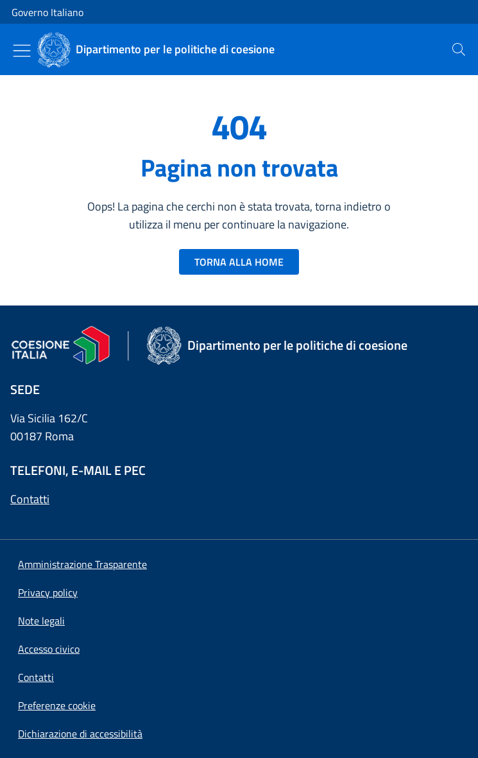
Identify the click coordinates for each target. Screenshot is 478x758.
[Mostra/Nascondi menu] (22, 50)
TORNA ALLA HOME (239, 262)
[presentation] (458, 49)
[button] (57, 705)
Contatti (29, 499)
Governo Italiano (47, 12)
